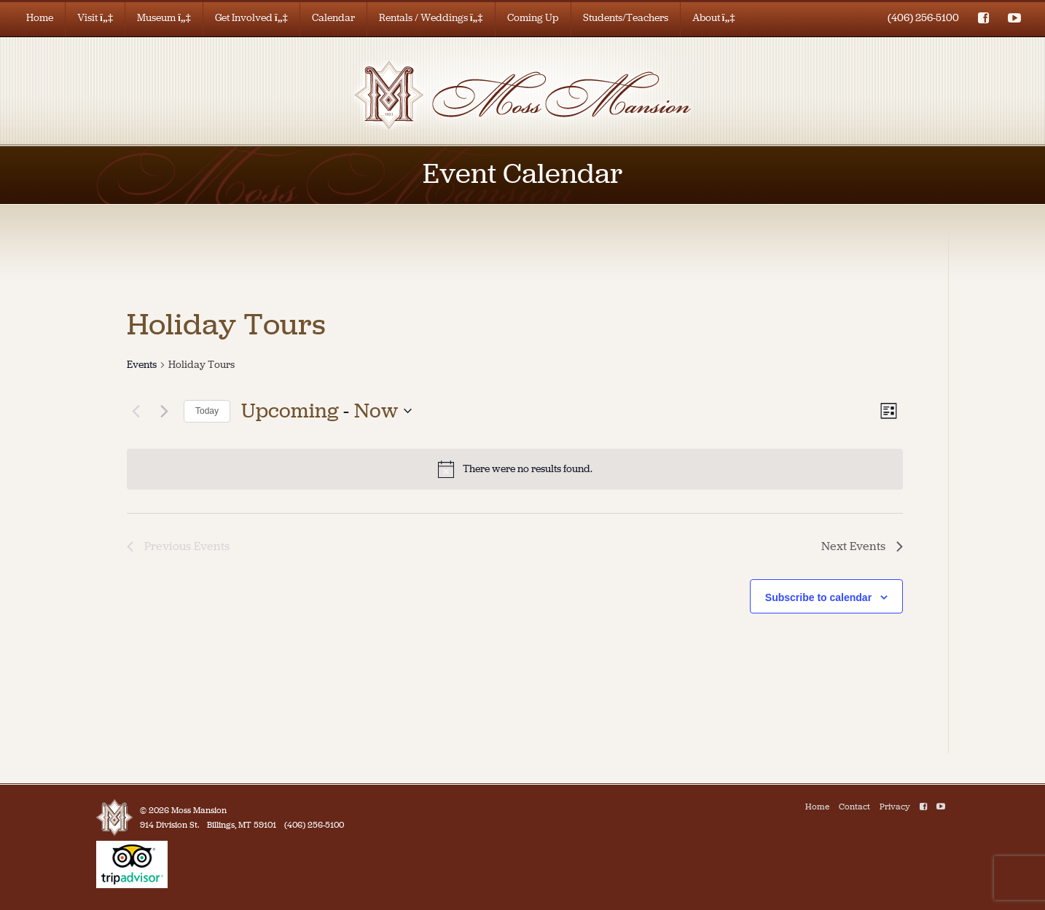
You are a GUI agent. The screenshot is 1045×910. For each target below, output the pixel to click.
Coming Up (533, 18)
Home (39, 18)
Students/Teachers (625, 18)
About (713, 18)
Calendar (333, 18)
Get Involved (251, 18)
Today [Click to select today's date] (207, 411)
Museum (164, 18)
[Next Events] (164, 411)
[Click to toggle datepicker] (326, 410)
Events (142, 365)
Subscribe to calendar (818, 597)
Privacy (895, 806)
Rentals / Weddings (431, 18)
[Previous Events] (135, 411)
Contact (854, 806)
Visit (95, 18)
